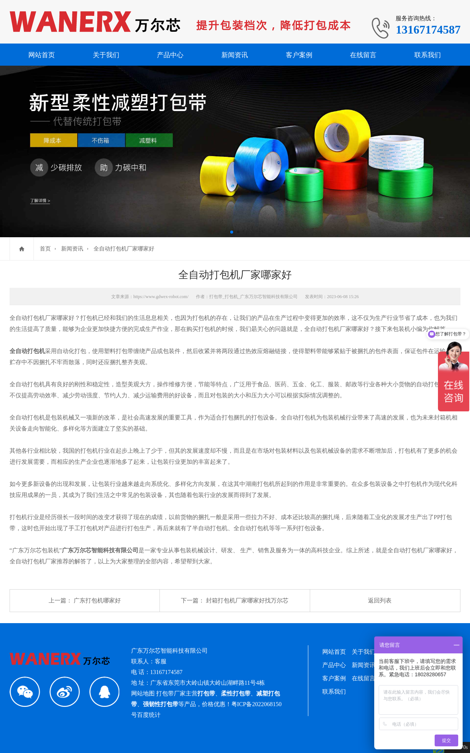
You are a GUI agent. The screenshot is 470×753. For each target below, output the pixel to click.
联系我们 (427, 55)
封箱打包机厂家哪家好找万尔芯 (247, 600)
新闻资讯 (234, 55)
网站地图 (143, 693)
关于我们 (106, 55)
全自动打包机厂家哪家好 (124, 249)
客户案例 (299, 55)
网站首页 (41, 55)
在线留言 (363, 55)
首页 (45, 249)
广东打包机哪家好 (97, 600)
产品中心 (170, 55)
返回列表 (380, 600)
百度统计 (149, 715)
